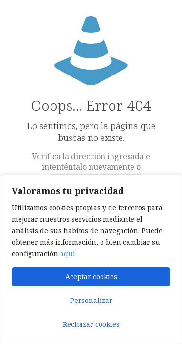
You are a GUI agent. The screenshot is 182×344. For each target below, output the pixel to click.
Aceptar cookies (91, 276)
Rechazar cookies (91, 324)
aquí (67, 253)
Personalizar (91, 300)
